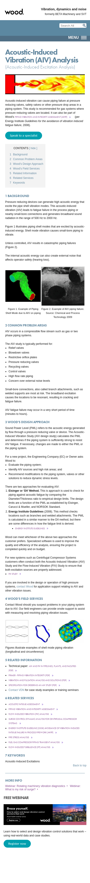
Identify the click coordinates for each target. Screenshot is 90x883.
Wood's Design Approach (26, 163)
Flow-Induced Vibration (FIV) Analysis (29, 714)
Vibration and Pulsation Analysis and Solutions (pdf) (38, 680)
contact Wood (25, 586)
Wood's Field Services (25, 168)
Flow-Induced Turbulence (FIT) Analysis (29, 747)
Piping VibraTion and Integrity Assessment (31, 709)
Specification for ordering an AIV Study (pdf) (33, 685)
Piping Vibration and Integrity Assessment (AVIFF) (41, 117)
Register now (17, 844)
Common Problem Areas (26, 159)
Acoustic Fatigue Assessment (24, 704)
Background (18, 154)
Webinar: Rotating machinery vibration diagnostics (35, 786)
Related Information (23, 173)
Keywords (17, 182)
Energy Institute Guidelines (30, 528)
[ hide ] (33, 148)
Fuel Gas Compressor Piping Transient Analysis (34, 742)
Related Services (22, 178)
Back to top (79, 765)
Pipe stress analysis (19, 737)
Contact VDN (16, 690)
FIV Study (13, 573)
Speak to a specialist (23, 135)
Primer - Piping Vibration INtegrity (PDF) (29, 675)
